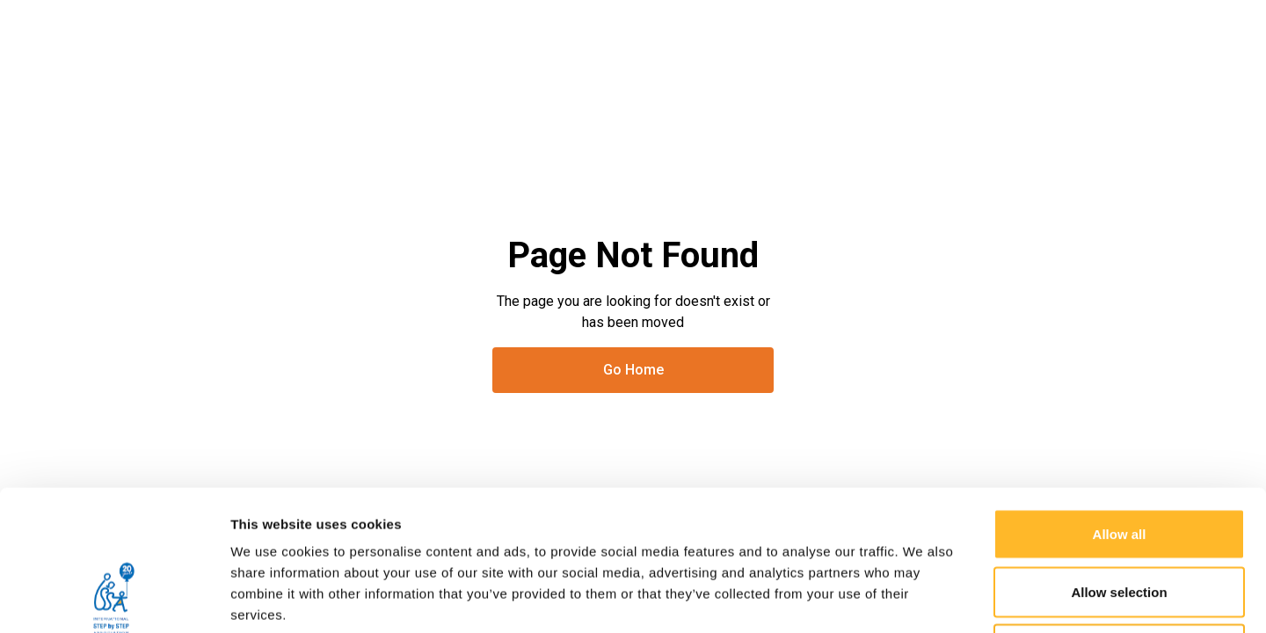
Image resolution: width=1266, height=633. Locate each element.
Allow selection (1119, 460)
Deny (1119, 517)
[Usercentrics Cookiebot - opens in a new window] (114, 599)
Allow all (1119, 402)
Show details (923, 598)
